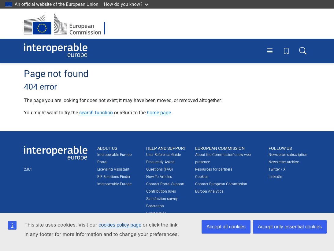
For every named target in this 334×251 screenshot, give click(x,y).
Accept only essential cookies (290, 226)
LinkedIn (275, 177)
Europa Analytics (209, 191)
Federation (155, 206)
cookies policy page (119, 224)
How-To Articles (159, 177)
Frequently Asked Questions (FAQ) (160, 166)
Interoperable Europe (114, 184)
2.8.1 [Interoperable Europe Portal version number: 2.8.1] (28, 169)
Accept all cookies (226, 226)
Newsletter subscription (288, 155)
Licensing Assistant (113, 169)
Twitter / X (277, 169)
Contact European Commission (221, 184)
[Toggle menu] (269, 51)
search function (96, 113)
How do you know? (126, 4)
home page (159, 113)
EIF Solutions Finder (113, 177)
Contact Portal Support (165, 184)
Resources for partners (213, 169)
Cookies (201, 177)
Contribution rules (161, 191)
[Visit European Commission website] (67, 23)
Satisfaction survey (162, 199)
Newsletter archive (284, 162)
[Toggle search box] (302, 51)
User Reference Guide (163, 155)
